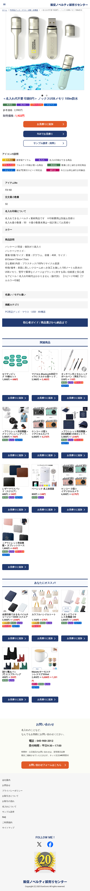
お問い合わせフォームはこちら (45, 765)
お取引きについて (10, 796)
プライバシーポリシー (12, 791)
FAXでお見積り (45, 134)
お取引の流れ (8, 801)
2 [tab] (47, 96)
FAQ (4, 817)
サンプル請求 (8, 812)
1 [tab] (42, 96)
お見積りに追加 (45, 124)
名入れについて (9, 806)
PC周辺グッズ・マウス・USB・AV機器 (24, 10)
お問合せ (6, 785)
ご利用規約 (7, 822)
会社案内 (6, 780)
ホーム (4, 10)
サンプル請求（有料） (45, 143)
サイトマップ (8, 827)
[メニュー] (4, 4)
